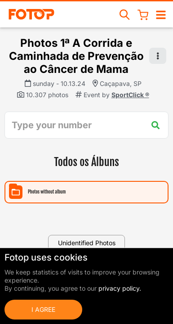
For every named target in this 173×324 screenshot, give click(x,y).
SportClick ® (130, 95)
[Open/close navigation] (160, 14)
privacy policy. (119, 288)
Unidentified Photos (86, 243)
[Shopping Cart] (143, 14)
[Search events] (125, 14)
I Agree (43, 309)
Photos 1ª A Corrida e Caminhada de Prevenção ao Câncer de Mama (76, 56)
